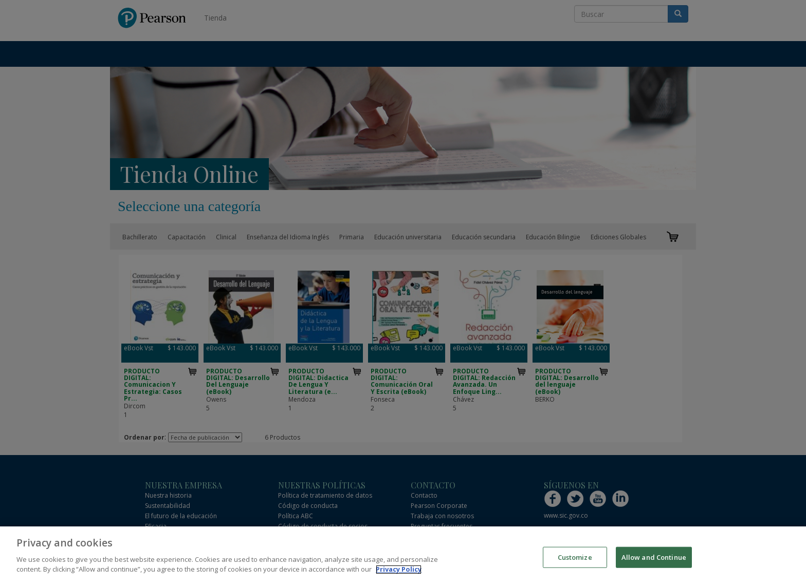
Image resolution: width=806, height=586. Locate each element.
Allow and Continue (653, 565)
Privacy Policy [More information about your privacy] (399, 578)
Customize (575, 565)
